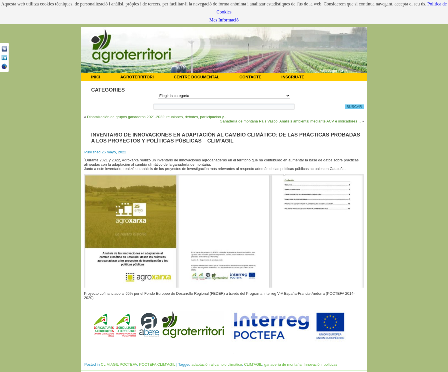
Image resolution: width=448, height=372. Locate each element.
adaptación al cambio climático (216, 364)
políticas (330, 364)
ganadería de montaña (283, 364)
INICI (95, 77)
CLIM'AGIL (253, 364)
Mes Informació (224, 19)
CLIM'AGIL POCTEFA (119, 364)
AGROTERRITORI (137, 77)
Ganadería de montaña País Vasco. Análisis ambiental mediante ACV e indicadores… (290, 121)
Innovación (313, 364)
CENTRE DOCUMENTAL (196, 77)
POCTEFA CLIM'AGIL (157, 364)
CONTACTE (250, 77)
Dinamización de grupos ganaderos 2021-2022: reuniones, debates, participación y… (157, 117)
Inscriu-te (292, 77)
